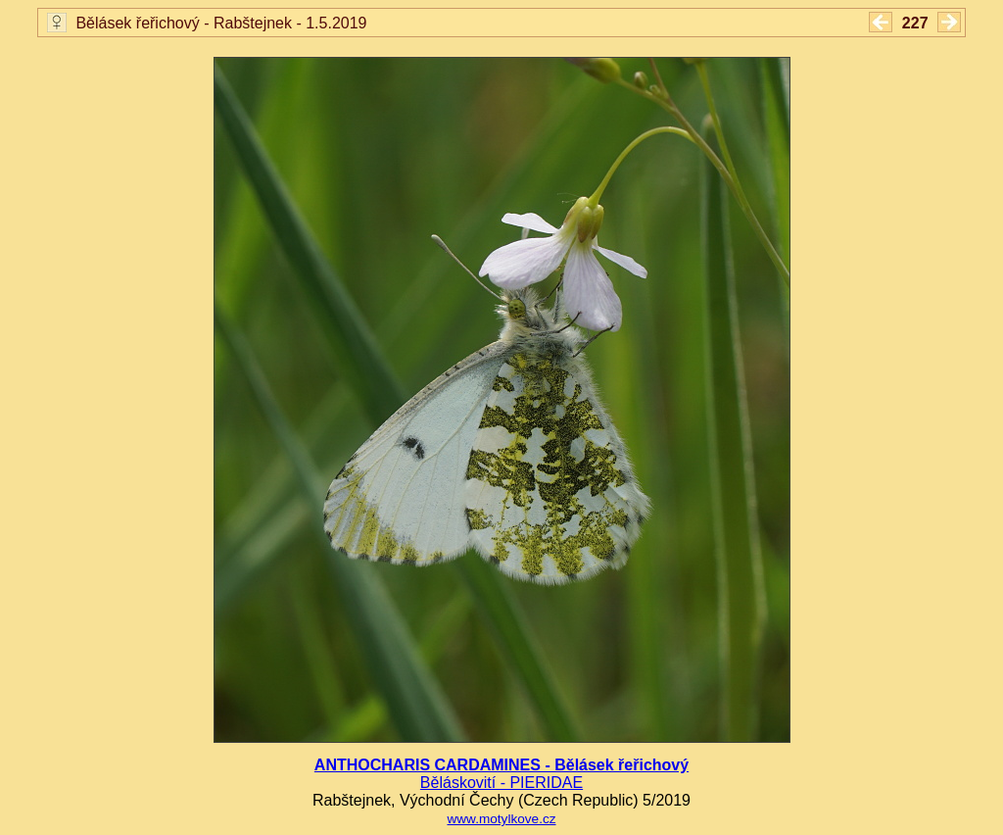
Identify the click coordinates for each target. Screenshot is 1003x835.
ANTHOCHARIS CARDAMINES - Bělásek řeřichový (501, 765)
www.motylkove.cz (501, 818)
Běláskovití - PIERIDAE (501, 782)
